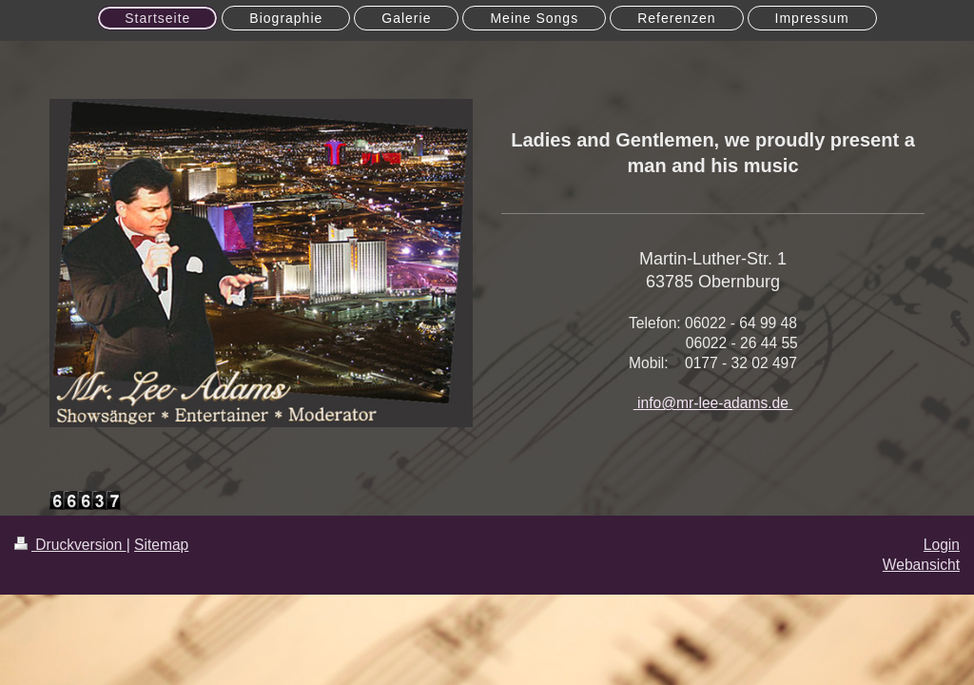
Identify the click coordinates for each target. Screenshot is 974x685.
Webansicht (921, 565)
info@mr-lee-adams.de (713, 403)
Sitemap (161, 545)
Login (942, 545)
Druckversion (70, 545)
